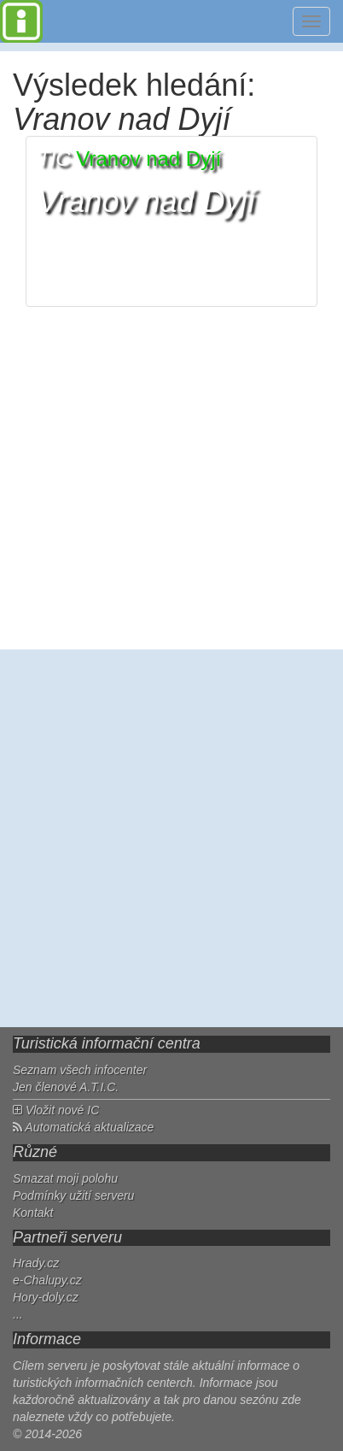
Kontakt (33, 1212)
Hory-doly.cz (45, 1297)
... (18, 1314)
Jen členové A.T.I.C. (66, 1087)
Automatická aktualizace (83, 1127)
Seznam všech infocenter (80, 1070)
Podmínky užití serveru (73, 1195)
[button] (171, 221)
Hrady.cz (36, 1263)
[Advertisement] (171, 838)
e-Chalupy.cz (47, 1280)
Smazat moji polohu (65, 1178)
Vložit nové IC (56, 1110)
